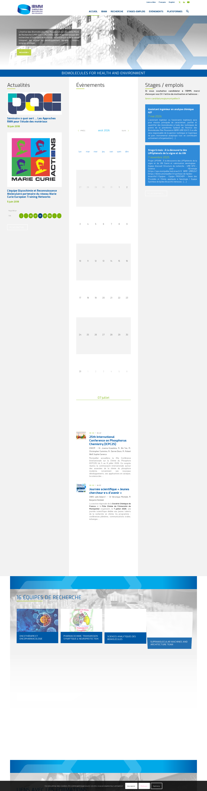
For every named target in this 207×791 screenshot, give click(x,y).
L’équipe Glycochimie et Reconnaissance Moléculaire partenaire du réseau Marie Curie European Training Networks (32, 194)
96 (31, 216)
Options (156, 786)
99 (45, 216)
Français (162, 2)
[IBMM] (30, 9)
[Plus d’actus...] (17, 227)
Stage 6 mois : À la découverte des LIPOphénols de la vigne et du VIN (167, 152)
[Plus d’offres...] (156, 193)
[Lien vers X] (180, 2)
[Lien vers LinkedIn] (184, 2)
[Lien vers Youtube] (188, 2)
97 (35, 216)
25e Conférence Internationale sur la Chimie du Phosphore (110, 459)
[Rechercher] (187, 9)
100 (49, 216)
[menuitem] (151, 2)
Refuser (144, 786)
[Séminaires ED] (86, 567)
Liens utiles (151, 2)
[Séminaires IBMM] (108, 567)
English (172, 2)
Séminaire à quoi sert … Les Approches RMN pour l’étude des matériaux (31, 120)
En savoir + (24, 52)
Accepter (131, 786)
